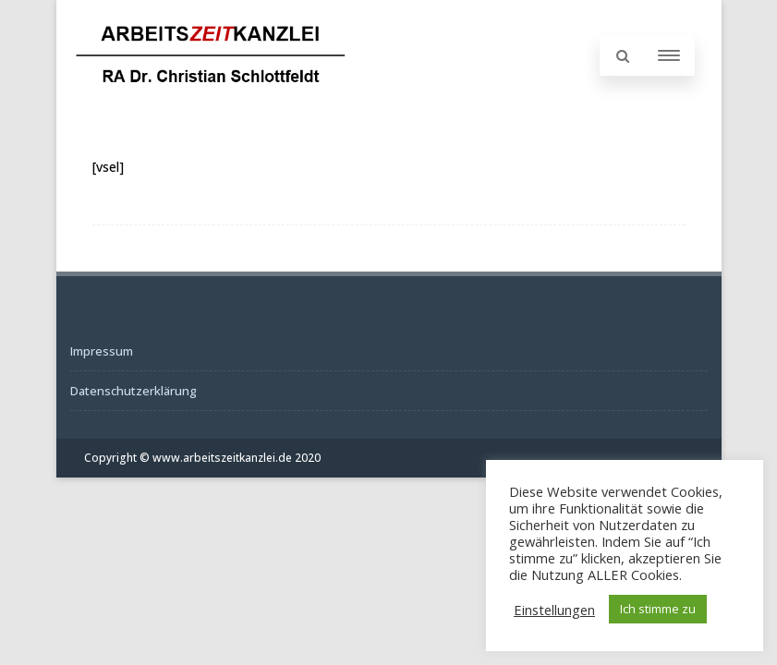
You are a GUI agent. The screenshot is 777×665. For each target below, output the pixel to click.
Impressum (101, 351)
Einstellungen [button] (554, 609)
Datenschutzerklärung (133, 390)
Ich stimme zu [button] (658, 608)
